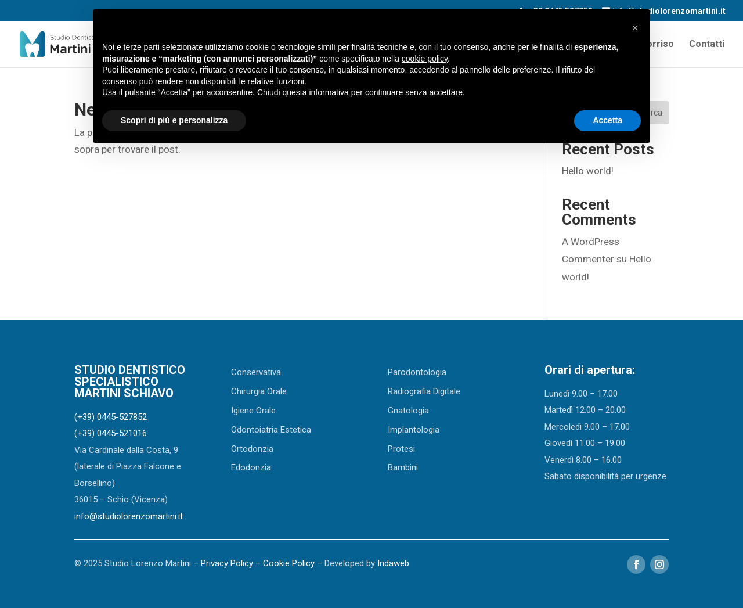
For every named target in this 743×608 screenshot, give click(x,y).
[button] (635, 28)
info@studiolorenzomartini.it (128, 516)
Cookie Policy (289, 563)
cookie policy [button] (425, 58)
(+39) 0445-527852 (110, 417)
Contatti (706, 44)
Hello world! (588, 171)
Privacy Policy (227, 563)
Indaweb (393, 563)
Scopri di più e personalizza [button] (174, 120)
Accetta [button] (607, 120)
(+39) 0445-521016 (110, 433)
